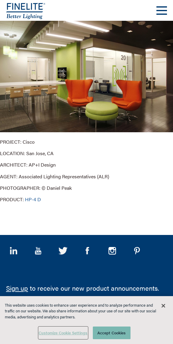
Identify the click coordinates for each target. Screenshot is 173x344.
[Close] (163, 305)
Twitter (63, 251)
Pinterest (136, 251)
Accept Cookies (111, 333)
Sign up (17, 287)
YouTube (38, 251)
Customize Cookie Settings (63, 333)
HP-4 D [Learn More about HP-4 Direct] (33, 199)
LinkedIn (13, 251)
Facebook (87, 251)
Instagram (112, 251)
